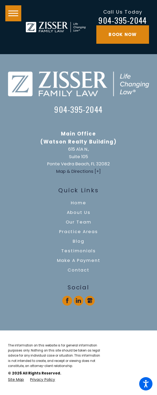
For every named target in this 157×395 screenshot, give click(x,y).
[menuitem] (78, 203)
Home (78, 203)
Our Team (79, 222)
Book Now (123, 34)
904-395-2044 (122, 20)
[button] (145, 383)
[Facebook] (67, 301)
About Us (78, 212)
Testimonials (78, 251)
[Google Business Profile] (90, 301)
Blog (78, 241)
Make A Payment (78, 260)
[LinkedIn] (79, 301)
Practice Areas (78, 232)
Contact (78, 270)
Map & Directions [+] (78, 171)
